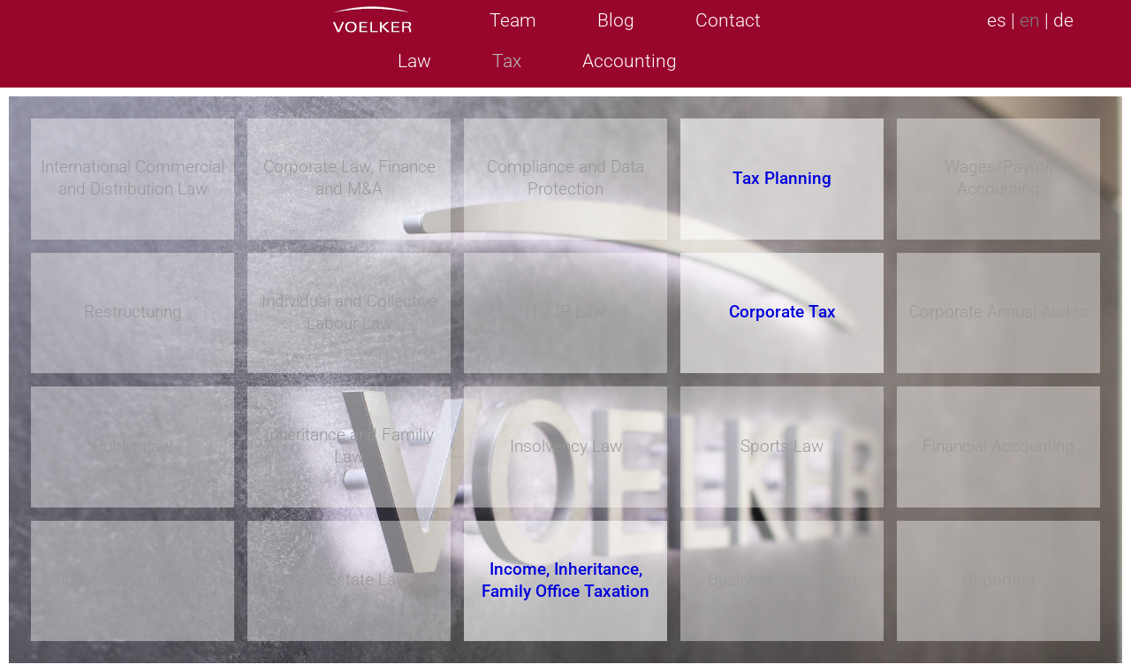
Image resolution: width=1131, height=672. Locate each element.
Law (414, 61)
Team (513, 20)
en (1030, 20)
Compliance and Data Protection (565, 178)
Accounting (629, 61)
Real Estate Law (349, 579)
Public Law (132, 446)
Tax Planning (781, 178)
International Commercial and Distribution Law (132, 178)
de (1063, 20)
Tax (506, 61)
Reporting (999, 579)
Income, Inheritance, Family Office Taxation (565, 580)
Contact (728, 20)
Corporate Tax (782, 312)
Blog (615, 20)
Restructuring (133, 312)
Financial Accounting (998, 446)
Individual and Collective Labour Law (349, 312)
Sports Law (782, 446)
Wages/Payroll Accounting (998, 178)
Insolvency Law (566, 446)
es (996, 20)
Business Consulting (782, 579)
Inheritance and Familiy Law (349, 445)
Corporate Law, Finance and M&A (349, 178)
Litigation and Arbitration (133, 579)
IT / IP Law (565, 312)
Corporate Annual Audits (998, 312)
